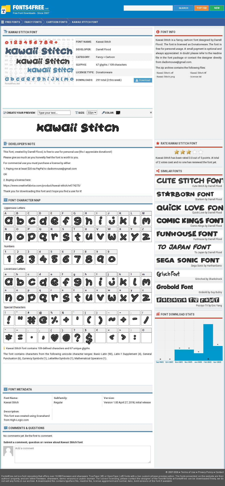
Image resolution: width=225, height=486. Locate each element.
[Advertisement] (77, 98)
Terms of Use (188, 472)
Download (143, 80)
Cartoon (110, 57)
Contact (220, 472)
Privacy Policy (205, 472)
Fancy (99, 57)
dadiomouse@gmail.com (176, 62)
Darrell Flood (103, 49)
